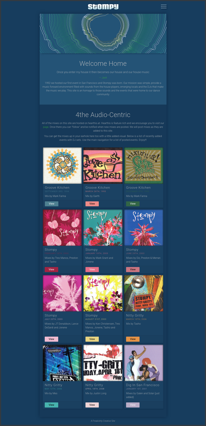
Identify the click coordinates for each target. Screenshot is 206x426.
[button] (164, 7)
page (46, 126)
